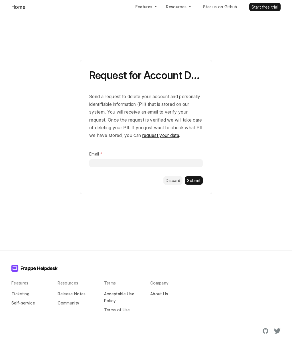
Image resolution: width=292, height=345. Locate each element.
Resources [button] (177, 6)
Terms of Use (117, 309)
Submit (193, 180)
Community (68, 302)
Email (94, 154)
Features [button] (144, 6)
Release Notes (72, 293)
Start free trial (265, 7)
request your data (160, 135)
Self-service (23, 302)
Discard (173, 180)
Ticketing (20, 293)
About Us (159, 293)
